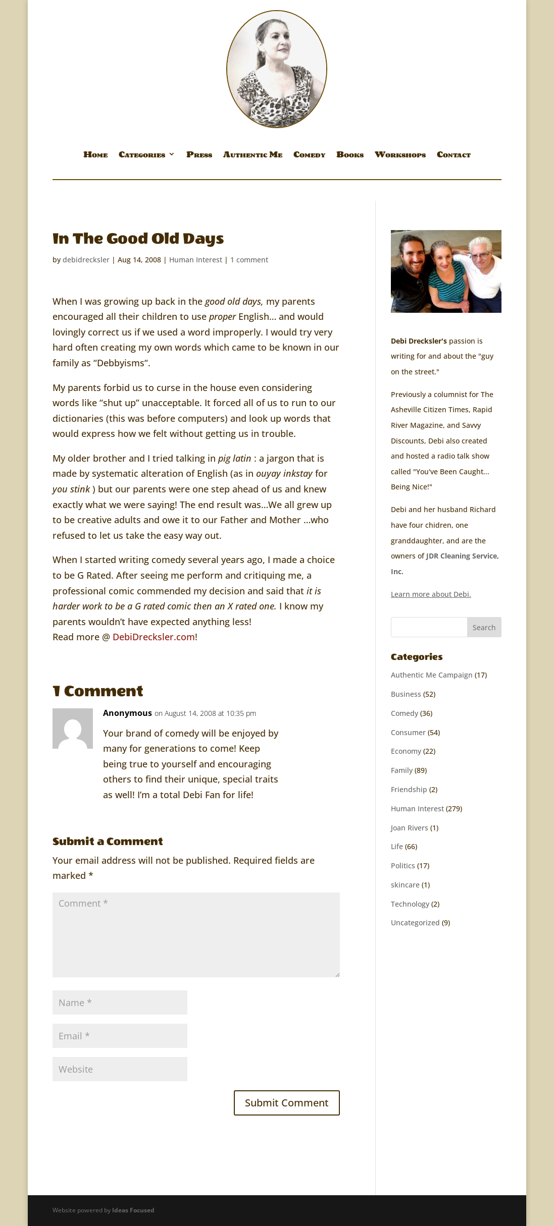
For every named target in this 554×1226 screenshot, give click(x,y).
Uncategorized (415, 922)
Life (397, 846)
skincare (405, 884)
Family (402, 770)
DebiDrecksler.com (154, 637)
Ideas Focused (133, 1210)
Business (406, 694)
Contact (454, 155)
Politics (403, 865)
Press (199, 155)
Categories (142, 155)
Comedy (309, 155)
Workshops (400, 155)
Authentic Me (252, 155)
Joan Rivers (409, 827)
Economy (406, 751)
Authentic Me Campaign (432, 675)
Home (95, 155)
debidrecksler (86, 259)
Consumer (408, 732)
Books (350, 155)
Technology (410, 904)
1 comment (249, 259)
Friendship (409, 789)
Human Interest (195, 259)
